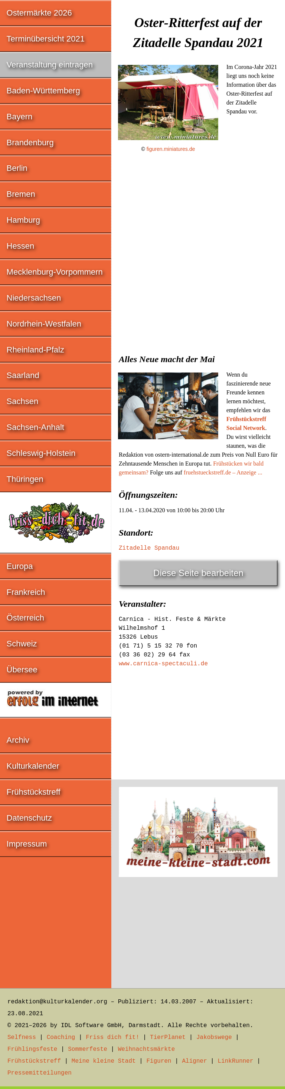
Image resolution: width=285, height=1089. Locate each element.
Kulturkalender (33, 766)
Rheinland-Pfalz (35, 349)
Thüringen (25, 479)
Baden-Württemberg (43, 90)
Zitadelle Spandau (149, 548)
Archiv (18, 740)
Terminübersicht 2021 (46, 38)
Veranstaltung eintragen (50, 64)
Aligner (194, 1061)
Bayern (20, 116)
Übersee (22, 669)
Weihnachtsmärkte (146, 1049)
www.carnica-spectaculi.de (163, 664)
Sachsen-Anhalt (35, 427)
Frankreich (26, 592)
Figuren (158, 1061)
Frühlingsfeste (32, 1049)
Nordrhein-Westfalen (44, 323)
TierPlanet (168, 1037)
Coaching (61, 1037)
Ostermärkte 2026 (39, 12)
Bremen (21, 194)
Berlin (17, 168)
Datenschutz (29, 817)
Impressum (27, 843)
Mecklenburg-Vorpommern (55, 272)
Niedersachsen (34, 297)
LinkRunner (235, 1061)
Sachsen (23, 401)
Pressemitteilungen (39, 1073)
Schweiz (22, 643)
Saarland (23, 375)
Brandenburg (30, 142)
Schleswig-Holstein (41, 453)
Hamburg (23, 220)
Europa (20, 566)
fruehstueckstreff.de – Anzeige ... (223, 472)
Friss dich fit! (112, 1037)
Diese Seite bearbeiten (198, 573)
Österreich (25, 617)
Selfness (21, 1037)
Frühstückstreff (33, 792)
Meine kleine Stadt (104, 1061)
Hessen (21, 246)
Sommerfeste (87, 1049)
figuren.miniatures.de (171, 149)
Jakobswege (214, 1037)
